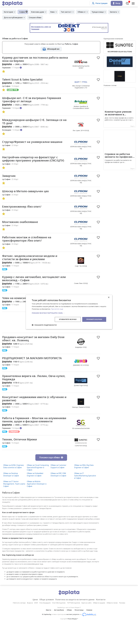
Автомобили (59, 610)
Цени (35, 599)
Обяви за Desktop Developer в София (11, 474)
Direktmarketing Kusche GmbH (80, 67)
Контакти (100, 599)
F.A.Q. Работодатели (58, 603)
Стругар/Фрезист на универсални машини (32, 142)
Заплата (113, 12)
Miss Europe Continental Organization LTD (80, 87)
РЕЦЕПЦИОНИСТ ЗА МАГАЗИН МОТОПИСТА (32, 358)
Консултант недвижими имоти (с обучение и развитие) (34, 398)
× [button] (108, 297)
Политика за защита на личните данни (74, 599)
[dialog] (69, 312)
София (22, 12)
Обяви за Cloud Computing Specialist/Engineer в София (38, 467)
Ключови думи (37, 12)
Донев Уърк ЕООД (81, 385)
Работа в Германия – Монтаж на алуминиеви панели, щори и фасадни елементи (34, 419)
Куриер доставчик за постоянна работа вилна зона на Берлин (35, 59)
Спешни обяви (35, 17)
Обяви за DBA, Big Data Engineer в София (83, 466)
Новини (89, 610)
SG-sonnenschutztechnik (81, 428)
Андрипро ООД (81, 347)
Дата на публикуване (13, 17)
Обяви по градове (99, 603)
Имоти (48, 610)
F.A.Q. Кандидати (45, 603)
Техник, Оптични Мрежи (19, 439)
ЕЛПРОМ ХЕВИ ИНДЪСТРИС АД (80, 148)
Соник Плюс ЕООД (81, 283)
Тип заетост (66, 12)
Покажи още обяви (51, 457)
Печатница (79, 610)
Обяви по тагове (112, 603)
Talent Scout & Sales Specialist (22, 79)
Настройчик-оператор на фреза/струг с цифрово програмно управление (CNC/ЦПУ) (33, 158)
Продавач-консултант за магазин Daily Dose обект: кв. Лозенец (33, 338)
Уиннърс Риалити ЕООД (81, 407)
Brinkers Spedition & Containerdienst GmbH (81, 107)
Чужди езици (98, 12)
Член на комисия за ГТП (19, 298)
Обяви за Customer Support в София (58, 466)
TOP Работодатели (73, 603)
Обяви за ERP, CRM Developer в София (58, 474)
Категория (8, 12)
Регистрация (99, 3)
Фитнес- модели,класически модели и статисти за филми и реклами (29, 257)
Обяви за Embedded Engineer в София (35, 474)
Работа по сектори (19, 603)
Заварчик (9, 176)
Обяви (69, 610)
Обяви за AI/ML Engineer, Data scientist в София (13, 466)
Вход (116, 3)
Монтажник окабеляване (20, 222)
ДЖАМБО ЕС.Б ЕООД (81, 365)
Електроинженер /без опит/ (21, 206)
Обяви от (82, 12)
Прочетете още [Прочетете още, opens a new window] (57, 309)
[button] (69, 313)
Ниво (52, 12)
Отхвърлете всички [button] (68, 319)
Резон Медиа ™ (73, 619)
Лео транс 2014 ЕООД (81, 130)
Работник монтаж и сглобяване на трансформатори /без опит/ (26, 238)
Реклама (122, 603)
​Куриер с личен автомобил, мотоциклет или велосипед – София (34, 278)
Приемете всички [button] (94, 319)
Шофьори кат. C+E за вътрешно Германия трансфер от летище (31, 99)
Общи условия (46, 599)
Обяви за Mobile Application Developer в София (36, 483)
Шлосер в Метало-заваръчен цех (25, 191)
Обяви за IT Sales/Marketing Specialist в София (85, 475)
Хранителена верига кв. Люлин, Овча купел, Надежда (33, 377)
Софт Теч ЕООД (81, 266)
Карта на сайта (86, 603)
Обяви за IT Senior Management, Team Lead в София (14, 483)
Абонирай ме (53, 49)
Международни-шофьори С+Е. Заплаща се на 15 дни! (34, 121)
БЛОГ (36, 603)
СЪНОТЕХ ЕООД (81, 446)
